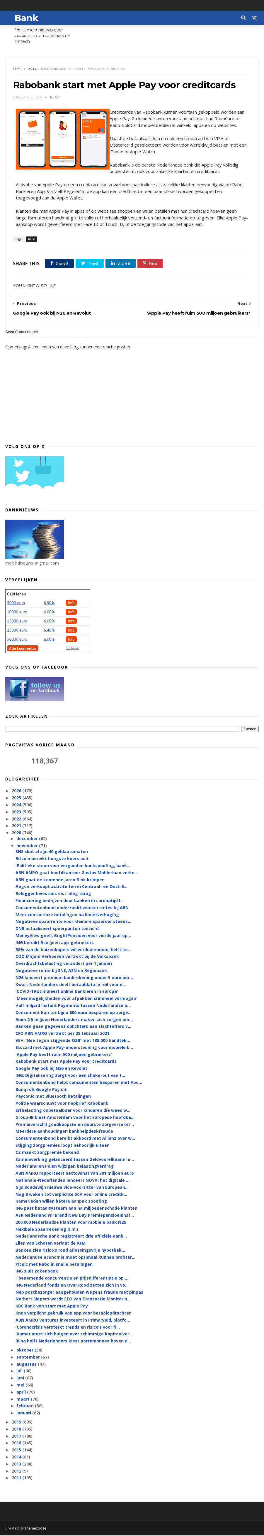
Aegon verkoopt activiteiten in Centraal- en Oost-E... (71, 887)
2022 (17, 819)
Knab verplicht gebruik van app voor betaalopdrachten (74, 1313)
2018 (17, 1429)
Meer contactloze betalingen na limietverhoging (67, 915)
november (27, 846)
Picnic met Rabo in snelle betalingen (54, 1264)
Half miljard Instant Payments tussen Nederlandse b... (73, 1006)
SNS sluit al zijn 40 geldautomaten (52, 852)
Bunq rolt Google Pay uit (41, 1089)
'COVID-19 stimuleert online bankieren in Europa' (67, 992)
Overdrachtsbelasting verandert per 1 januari (64, 964)
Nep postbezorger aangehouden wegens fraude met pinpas (79, 1292)
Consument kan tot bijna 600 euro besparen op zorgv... (74, 1013)
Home (18, 69)
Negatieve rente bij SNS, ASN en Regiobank (61, 971)
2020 (17, 833)
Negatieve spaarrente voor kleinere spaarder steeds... (73, 922)
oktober (25, 1350)
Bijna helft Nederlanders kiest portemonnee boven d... (73, 1341)
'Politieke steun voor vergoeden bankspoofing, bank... (73, 866)
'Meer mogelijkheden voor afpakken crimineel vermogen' (76, 999)
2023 (17, 812)
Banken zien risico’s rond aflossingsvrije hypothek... (70, 1250)
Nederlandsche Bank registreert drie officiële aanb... (71, 1236)
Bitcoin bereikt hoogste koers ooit (52, 859)
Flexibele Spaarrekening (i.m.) (47, 1229)
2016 (17, 1443)
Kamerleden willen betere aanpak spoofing (61, 1201)
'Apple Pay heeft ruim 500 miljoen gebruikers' (64, 1054)
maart (23, 1399)
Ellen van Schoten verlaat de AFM (51, 1243)
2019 (17, 1422)
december (27, 839)
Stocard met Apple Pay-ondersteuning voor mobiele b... (74, 1048)
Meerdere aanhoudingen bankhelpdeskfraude (64, 1131)
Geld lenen (16, 594)
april (21, 1392)
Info (71, 603)
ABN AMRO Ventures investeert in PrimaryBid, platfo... (73, 1320)
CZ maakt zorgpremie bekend (47, 1153)
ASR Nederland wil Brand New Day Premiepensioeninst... (75, 1215)
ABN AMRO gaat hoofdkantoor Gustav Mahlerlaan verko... (77, 873)
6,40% (49, 630)
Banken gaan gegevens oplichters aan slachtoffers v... (73, 1027)
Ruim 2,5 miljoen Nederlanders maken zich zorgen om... (74, 1020)
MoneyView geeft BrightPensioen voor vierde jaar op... (73, 936)
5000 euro (16, 603)
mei (20, 1385)
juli (20, 1371)
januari (24, 1413)
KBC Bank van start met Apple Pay (52, 1306)
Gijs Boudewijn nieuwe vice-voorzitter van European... (72, 1188)
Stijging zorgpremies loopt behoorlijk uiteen (63, 1146)
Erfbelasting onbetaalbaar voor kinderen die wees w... (73, 1111)
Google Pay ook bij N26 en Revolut (51, 1069)
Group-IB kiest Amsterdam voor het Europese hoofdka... (75, 1118)
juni (20, 1378)
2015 (17, 1450)
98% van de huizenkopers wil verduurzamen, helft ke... (73, 950)
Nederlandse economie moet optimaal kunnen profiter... (75, 1257)
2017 (17, 1436)
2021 (17, 826)
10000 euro (17, 612)
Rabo (32, 69)
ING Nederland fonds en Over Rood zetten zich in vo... (72, 1285)
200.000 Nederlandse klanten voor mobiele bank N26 (71, 1223)
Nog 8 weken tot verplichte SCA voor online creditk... (71, 1194)
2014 (17, 1457)
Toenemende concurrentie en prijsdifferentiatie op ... (72, 1278)
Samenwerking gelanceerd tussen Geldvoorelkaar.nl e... (75, 1159)
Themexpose (35, 1528)
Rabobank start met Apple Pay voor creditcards (66, 1062)
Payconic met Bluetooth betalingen (53, 1096)
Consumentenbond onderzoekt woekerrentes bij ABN (72, 908)
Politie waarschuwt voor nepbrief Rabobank (62, 1104)
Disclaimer (72, 649)
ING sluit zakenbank (37, 1271)
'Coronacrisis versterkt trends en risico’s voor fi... (68, 1327)
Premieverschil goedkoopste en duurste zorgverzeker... (75, 1124)
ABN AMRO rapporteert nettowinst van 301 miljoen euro (75, 1173)
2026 (17, 791)
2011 (17, 1478)
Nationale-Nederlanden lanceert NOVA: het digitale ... (73, 1181)
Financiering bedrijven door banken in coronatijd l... (70, 901)
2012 (17, 1471)
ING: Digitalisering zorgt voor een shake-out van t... (70, 1076)
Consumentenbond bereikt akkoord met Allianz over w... (75, 1138)
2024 (17, 805)
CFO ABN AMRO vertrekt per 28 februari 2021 (62, 1034)
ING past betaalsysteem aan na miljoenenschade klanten (76, 1208)
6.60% (49, 621)
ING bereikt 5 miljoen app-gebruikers (55, 943)
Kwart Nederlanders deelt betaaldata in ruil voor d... (71, 985)
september (28, 1357)
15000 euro (17, 621)
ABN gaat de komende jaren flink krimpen (60, 880)
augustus (27, 1364)
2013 (17, 1464)
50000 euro (17, 639)
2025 (17, 798)
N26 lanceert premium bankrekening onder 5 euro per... (74, 978)
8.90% (49, 603)
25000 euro (17, 630)
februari (25, 1406)
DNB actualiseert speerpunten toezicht (57, 929)
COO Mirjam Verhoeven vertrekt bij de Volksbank (67, 957)
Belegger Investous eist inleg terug (53, 894)
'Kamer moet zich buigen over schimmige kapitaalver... (74, 1334)
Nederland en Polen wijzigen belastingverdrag (65, 1166)
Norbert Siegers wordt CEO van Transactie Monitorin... (73, 1299)
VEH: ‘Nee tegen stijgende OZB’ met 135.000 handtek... (73, 1041)
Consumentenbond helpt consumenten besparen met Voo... (79, 1083)
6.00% (49, 612)
